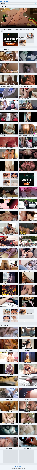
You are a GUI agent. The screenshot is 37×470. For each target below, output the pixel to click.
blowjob (17, 29)
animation (28, 29)
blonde (24, 29)
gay (1, 29)
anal (2, 31)
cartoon (32, 29)
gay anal (13, 29)
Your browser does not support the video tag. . (18, 18)
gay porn (9, 29)
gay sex (5, 29)
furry (21, 29)
